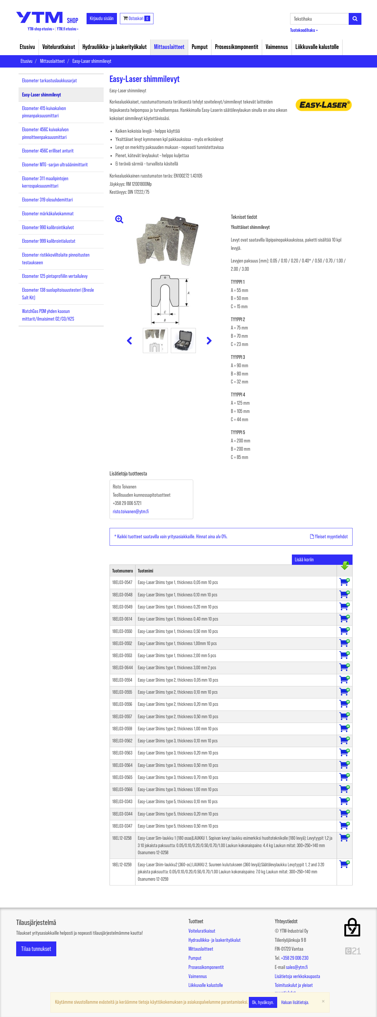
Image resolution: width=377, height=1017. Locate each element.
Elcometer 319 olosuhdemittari (47, 200)
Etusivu (27, 46)
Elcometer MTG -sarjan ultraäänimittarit (55, 165)
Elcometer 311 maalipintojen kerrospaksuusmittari (45, 182)
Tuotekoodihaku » (304, 30)
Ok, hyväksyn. (263, 1002)
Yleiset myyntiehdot (329, 536)
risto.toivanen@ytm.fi (131, 511)
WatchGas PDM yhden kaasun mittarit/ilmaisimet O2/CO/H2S (48, 315)
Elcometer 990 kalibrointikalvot (48, 227)
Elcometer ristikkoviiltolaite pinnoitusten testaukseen (56, 258)
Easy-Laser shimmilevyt (91, 61)
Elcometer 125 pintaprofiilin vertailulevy (54, 276)
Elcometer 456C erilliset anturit (48, 151)
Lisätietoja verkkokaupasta (297, 976)
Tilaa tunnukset (36, 948)
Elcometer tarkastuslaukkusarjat (49, 80)
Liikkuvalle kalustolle (317, 46)
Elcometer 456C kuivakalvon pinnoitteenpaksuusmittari (45, 133)
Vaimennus (277, 46)
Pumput (200, 46)
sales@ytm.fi (297, 967)
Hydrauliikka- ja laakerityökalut (114, 46)
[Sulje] (323, 1001)
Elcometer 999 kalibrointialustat (48, 241)
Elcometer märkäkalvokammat (48, 213)
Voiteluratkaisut (58, 46)
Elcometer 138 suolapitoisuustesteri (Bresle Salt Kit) (58, 294)
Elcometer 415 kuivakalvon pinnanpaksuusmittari (44, 112)
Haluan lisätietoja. (295, 1002)
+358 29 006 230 (294, 958)
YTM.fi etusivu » (67, 28)
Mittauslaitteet (169, 46)
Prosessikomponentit (236, 46)
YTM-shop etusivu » (41, 28)
